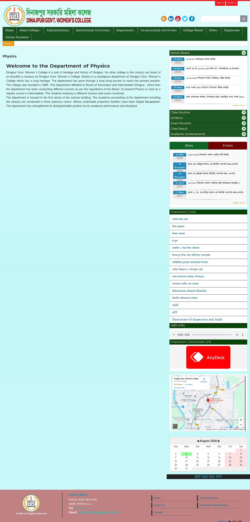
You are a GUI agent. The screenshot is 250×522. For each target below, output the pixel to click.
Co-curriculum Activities (158, 30)
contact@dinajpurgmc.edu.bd (99, 512)
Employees (232, 30)
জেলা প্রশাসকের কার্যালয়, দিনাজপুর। (188, 276)
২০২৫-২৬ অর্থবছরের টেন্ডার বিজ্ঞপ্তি (200, 59)
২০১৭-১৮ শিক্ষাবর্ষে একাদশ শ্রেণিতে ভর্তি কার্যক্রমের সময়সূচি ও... (214, 183)
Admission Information (213, 505)
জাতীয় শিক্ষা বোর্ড (180, 219)
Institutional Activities (92, 30)
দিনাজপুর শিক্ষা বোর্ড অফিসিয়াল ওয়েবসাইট (191, 255)
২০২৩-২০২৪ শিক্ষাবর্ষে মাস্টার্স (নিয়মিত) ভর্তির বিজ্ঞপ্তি (208, 78)
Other (213, 30)
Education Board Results (189, 291)
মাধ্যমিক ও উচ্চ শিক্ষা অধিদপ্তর (185, 248)
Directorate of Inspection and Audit (197, 319)
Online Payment (17, 37)
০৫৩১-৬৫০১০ (81, 508)
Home (9, 30)
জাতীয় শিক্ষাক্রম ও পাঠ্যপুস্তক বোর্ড (187, 269)
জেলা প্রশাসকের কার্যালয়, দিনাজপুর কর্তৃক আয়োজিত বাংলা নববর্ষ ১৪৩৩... (215, 97)
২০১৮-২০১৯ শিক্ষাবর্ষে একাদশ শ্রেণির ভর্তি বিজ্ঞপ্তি (208, 154)
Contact (158, 512)
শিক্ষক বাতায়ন (178, 233)
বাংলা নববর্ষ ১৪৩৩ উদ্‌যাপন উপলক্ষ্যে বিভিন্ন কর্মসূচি (207, 87)
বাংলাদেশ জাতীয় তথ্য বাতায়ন (185, 283)
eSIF (175, 305)
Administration (57, 30)
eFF (174, 312)
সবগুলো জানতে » (239, 105)
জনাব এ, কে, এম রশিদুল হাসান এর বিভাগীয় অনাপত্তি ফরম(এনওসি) (216, 192)
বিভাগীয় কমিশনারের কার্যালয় (185, 298)
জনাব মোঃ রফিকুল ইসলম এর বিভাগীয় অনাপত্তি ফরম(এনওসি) (213, 164)
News (189, 145)
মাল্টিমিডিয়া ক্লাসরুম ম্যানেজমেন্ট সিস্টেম (190, 262)
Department (124, 30)
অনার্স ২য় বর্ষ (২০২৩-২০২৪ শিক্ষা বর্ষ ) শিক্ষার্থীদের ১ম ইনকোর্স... (213, 68)
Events (228, 145)
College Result (193, 30)
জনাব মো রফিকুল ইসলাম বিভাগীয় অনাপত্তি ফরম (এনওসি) (211, 173)
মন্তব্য (220, 3)
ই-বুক (175, 240)
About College (29, 30)
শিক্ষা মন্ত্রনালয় (178, 226)
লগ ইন (232, 3)
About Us (159, 505)
